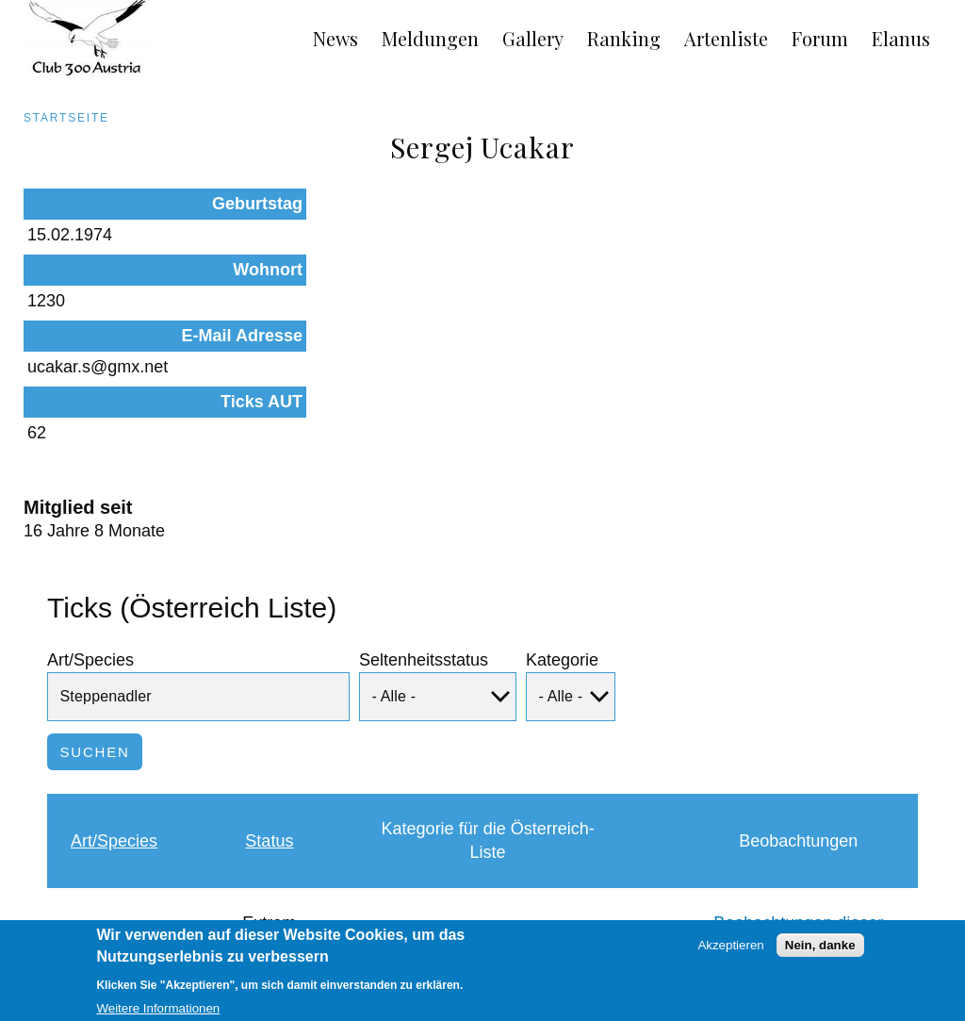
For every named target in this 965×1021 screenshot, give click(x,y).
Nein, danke (820, 952)
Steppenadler (121, 810)
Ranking (624, 38)
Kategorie (562, 535)
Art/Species (90, 535)
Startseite (66, 117)
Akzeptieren (730, 952)
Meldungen (430, 38)
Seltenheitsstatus (423, 535)
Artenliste (726, 38)
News (335, 38)
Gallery (533, 38)
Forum (820, 38)
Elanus (901, 38)
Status (269, 716)
